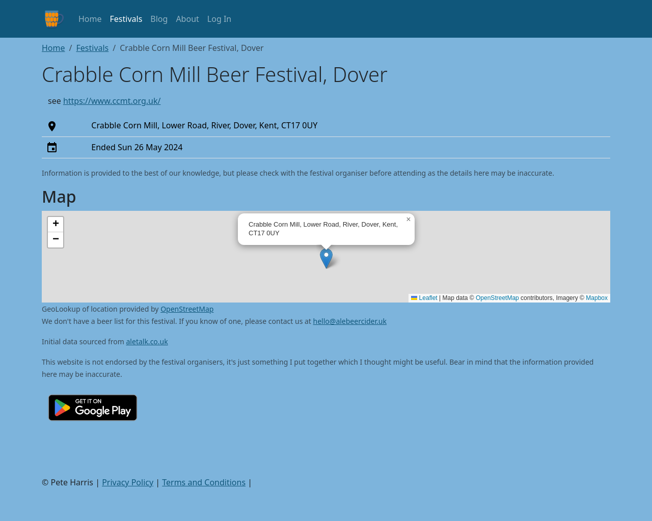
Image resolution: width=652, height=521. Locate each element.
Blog (159, 18)
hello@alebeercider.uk (350, 321)
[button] (326, 258)
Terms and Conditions (204, 482)
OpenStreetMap (497, 297)
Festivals (126, 18)
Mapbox (597, 297)
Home (90, 18)
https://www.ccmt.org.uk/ (112, 100)
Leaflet (424, 297)
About (187, 18)
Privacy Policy (127, 482)
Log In (219, 18)
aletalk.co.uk (147, 341)
